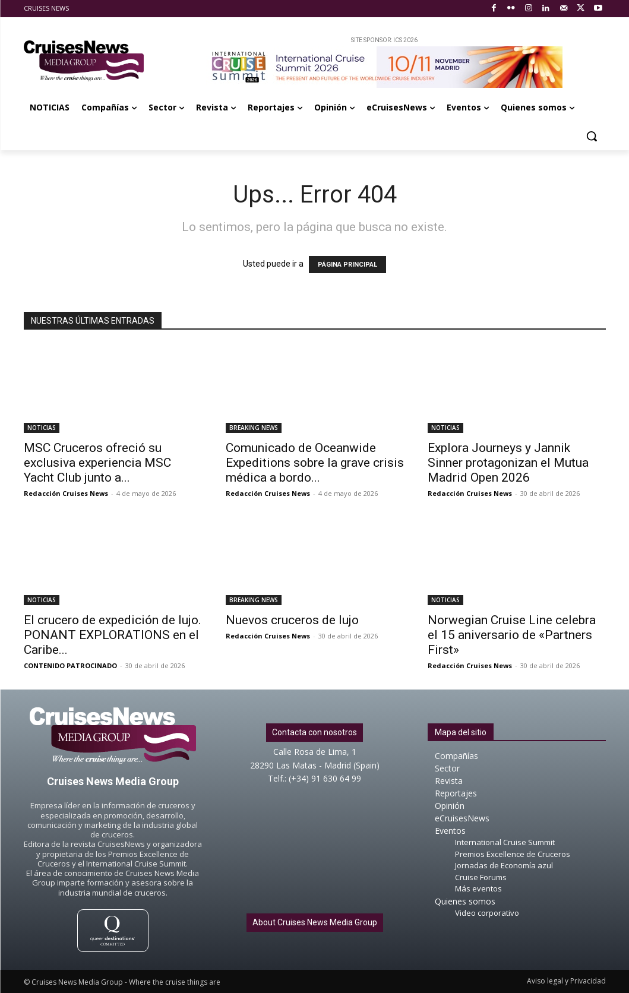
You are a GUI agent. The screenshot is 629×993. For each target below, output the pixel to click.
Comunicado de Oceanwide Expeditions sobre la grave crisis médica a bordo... (315, 463)
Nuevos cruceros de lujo (292, 620)
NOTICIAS (41, 427)
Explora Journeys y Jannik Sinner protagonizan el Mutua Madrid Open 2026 (508, 463)
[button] (591, 136)
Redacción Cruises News (66, 493)
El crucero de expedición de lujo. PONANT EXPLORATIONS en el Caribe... (112, 635)
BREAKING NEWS (253, 427)
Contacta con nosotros (314, 732)
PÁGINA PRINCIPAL (347, 264)
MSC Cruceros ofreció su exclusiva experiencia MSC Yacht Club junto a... (97, 463)
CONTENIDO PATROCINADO (70, 665)
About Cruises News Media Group (314, 922)
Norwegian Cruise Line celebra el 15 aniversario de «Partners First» (512, 635)
